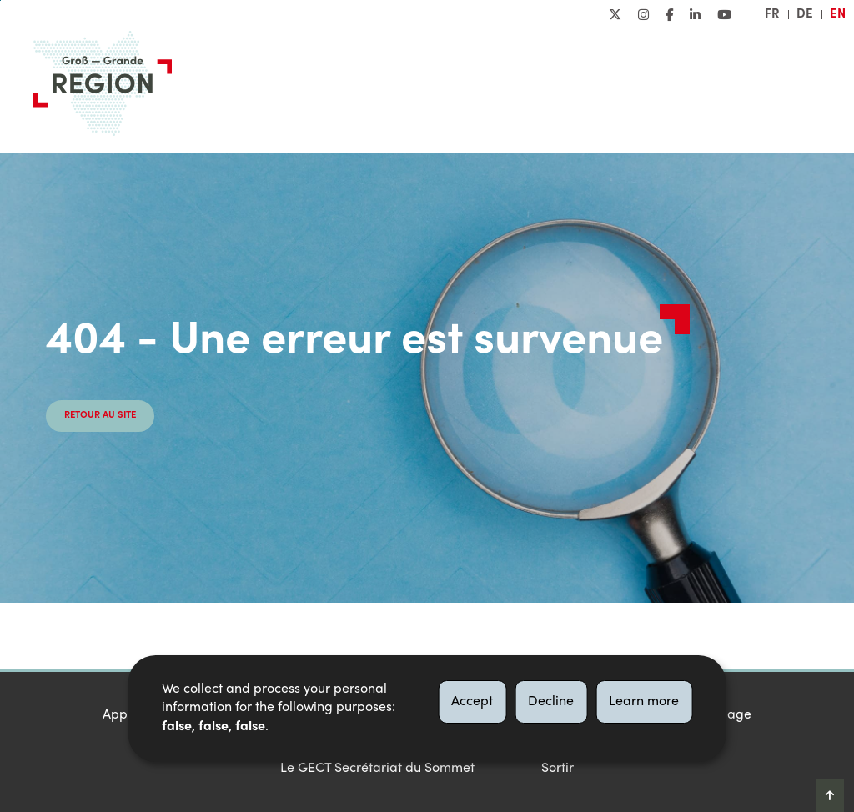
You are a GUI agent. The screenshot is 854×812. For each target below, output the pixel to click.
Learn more (644, 702)
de (804, 14)
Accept (472, 702)
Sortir (557, 768)
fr (772, 14)
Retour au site (100, 415)
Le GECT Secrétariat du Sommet (377, 768)
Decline (551, 702)
